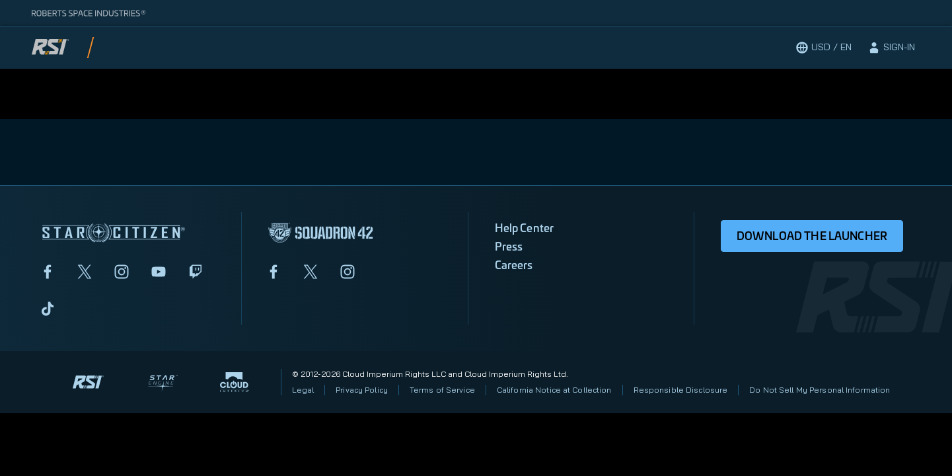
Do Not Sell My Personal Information (819, 390)
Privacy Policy (362, 390)
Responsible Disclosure (681, 390)
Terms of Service (442, 390)
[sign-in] (891, 47)
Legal (303, 390)
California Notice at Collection (554, 390)
